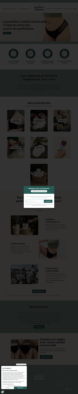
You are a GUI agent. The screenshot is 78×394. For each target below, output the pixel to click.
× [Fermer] (52, 188)
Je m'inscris (48, 201)
